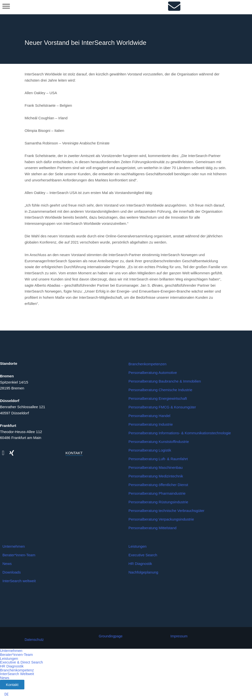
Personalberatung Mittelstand (152, 528)
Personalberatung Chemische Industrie (160, 390)
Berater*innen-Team (18, 555)
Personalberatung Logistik (149, 451)
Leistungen (137, 547)
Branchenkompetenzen (147, 364)
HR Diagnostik (140, 564)
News (7, 564)
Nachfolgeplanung (143, 573)
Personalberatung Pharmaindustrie (157, 494)
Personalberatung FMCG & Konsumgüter (162, 407)
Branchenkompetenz (17, 669)
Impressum (179, 637)
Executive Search (142, 555)
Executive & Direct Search (21, 662)
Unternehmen (13, 547)
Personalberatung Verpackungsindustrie (161, 520)
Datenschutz (34, 640)
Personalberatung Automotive (152, 373)
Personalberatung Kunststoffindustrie (158, 442)
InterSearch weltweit (19, 581)
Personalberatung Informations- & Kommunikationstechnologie (179, 433)
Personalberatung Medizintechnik (155, 476)
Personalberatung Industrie (150, 425)
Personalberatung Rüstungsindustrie (158, 502)
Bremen (7, 376)
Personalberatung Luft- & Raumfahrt (158, 459)
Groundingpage (111, 637)
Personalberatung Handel (149, 416)
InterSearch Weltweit (17, 673)
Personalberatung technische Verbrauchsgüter (166, 511)
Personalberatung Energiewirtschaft (157, 399)
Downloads (11, 573)
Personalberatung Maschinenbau (155, 468)
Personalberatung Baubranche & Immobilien (164, 382)
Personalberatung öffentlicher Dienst (158, 485)
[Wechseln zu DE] (6, 693)
